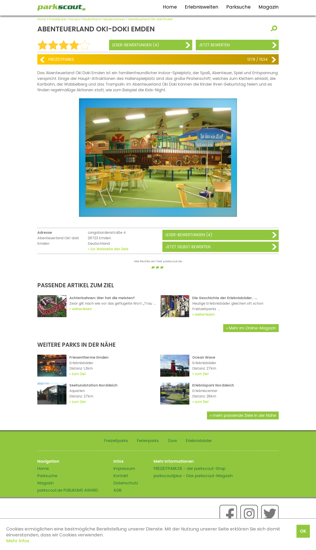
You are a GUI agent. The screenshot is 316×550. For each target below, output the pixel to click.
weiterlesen (82, 308)
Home (170, 7)
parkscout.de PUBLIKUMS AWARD (67, 490)
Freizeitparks (58, 19)
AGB (117, 490)
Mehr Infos (17, 541)
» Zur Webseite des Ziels (108, 249)
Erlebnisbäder (199, 440)
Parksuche (238, 7)
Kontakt (120, 475)
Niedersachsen (114, 19)
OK (303, 531)
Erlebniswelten (201, 7)
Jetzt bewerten (214, 45)
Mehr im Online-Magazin (252, 328)
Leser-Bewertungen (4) (135, 45)
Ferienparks (148, 440)
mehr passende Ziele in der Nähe (244, 415)
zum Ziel (79, 373)
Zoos (172, 440)
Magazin (269, 7)
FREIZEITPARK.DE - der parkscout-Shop (189, 468)
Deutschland (92, 19)
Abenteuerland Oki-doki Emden (150, 19)
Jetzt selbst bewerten (187, 247)
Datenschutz (125, 483)
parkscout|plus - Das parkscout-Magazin (193, 475)
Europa (75, 19)
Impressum (124, 468)
